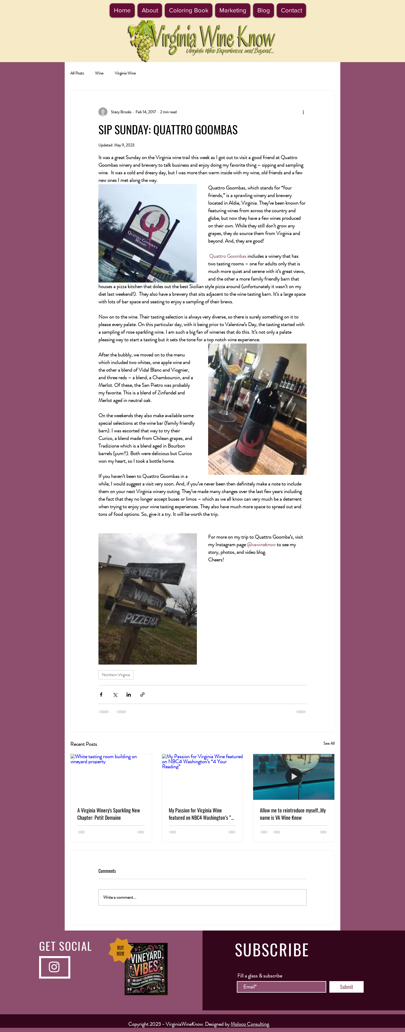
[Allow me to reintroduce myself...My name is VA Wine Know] (293, 777)
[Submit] (346, 987)
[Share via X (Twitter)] (115, 694)
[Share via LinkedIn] (128, 694)
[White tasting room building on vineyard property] (111, 777)
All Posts (77, 73)
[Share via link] (142, 694)
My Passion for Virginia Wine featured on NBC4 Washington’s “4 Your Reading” (201, 814)
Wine (99, 73)
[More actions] (303, 112)
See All (329, 743)
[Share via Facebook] (101, 694)
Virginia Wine (125, 73)
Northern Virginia (116, 675)
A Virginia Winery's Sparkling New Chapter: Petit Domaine (108, 814)
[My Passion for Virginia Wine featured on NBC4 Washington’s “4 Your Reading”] (202, 777)
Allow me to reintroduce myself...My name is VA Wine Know (293, 814)
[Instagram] (54, 967)
